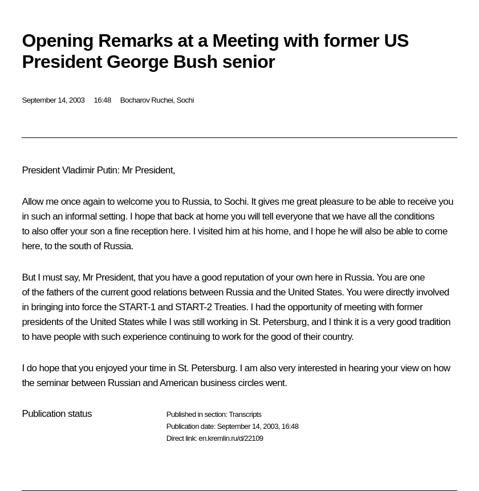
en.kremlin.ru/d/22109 (230, 438)
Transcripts (245, 414)
